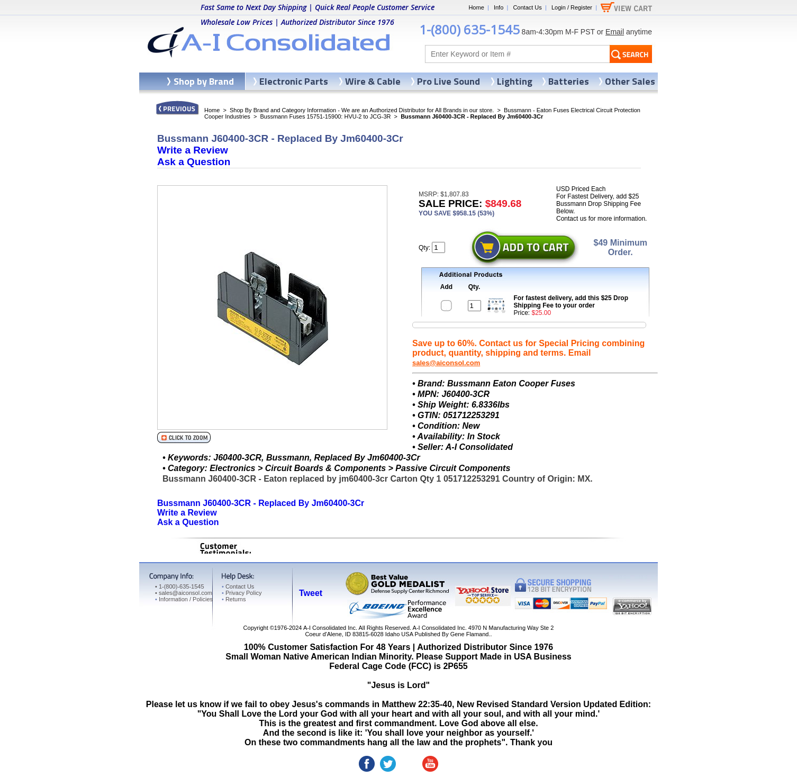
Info (498, 7)
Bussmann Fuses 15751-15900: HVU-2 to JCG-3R (325, 116)
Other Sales (630, 81)
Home (476, 7)
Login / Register (571, 7)
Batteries (568, 81)
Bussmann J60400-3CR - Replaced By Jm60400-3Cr (260, 503)
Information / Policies (184, 599)
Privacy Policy (241, 593)
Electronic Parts (293, 81)
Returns (234, 599)
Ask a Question (193, 161)
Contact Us (527, 7)
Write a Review (192, 150)
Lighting (514, 81)
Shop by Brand (204, 81)
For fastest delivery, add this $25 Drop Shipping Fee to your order (571, 301)
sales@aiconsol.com (446, 363)
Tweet (310, 593)
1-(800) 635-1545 (469, 29)
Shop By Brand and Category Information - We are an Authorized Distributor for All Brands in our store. (362, 110)
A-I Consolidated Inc (329, 628)
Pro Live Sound (448, 81)
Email (614, 32)
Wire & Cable (373, 81)
